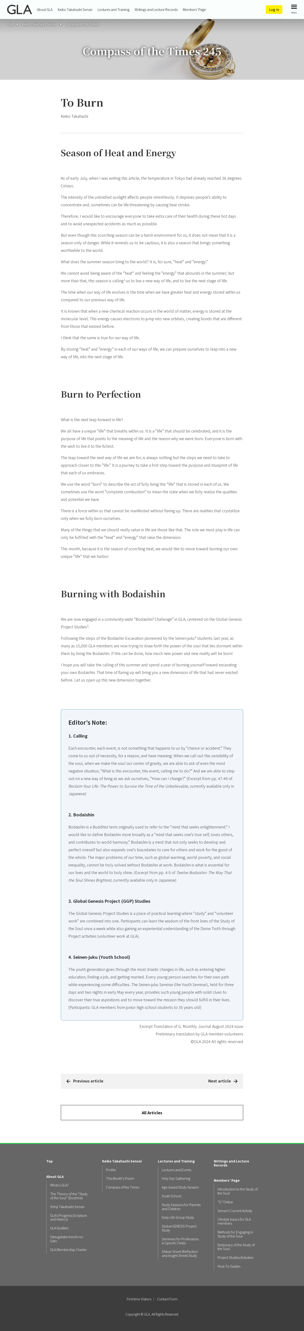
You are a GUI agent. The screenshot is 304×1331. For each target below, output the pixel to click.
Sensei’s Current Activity (235, 1211)
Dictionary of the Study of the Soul (236, 1247)
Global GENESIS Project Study (179, 1228)
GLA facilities (59, 1228)
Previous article (88, 1081)
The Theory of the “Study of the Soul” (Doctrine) (69, 1196)
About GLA (44, 9)
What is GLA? (59, 1185)
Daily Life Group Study (178, 1217)
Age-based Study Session (180, 1187)
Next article (219, 1081)
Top (49, 1161)
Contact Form (167, 1299)
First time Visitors (139, 1299)
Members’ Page (194, 9)
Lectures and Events (176, 1170)
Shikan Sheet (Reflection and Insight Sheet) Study (180, 1254)
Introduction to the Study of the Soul (238, 1191)
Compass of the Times (82, 24)
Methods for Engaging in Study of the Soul (235, 1234)
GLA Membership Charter (68, 1250)
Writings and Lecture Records (156, 9)
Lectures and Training (113, 9)
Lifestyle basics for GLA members (234, 1221)
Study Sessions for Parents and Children (181, 1207)
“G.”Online (225, 1202)
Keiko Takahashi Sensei (75, 9)
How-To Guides (229, 1266)
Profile (111, 1170)
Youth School (171, 1196)
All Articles (152, 1112)
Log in (274, 9)
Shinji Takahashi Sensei (67, 1207)
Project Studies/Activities (235, 1258)
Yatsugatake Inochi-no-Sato (67, 1239)
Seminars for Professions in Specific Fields (180, 1241)
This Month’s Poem (120, 1178)
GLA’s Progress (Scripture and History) (68, 1217)
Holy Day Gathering (176, 1178)
